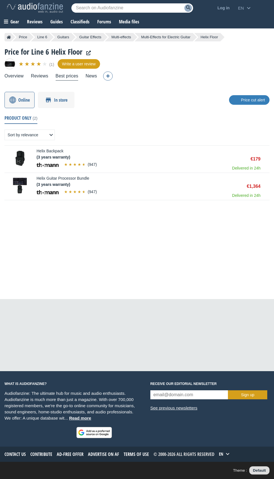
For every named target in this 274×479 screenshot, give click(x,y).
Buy (266, 159)
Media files (129, 21)
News (91, 75)
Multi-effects (121, 37)
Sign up (247, 395)
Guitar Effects (90, 37)
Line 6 (42, 37)
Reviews (34, 21)
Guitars (63, 37)
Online (24, 100)
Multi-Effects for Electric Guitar (165, 37)
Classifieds (80, 21)
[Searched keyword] (132, 8)
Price (23, 37)
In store (60, 100)
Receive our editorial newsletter (183, 384)
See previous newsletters (174, 408)
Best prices (67, 75)
